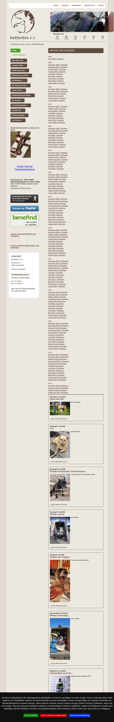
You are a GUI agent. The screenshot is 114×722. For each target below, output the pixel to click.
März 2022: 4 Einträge (56, 142)
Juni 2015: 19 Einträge (56, 337)
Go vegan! (16, 100)
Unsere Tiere (17, 65)
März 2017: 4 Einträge (56, 282)
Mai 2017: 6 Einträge (55, 277)
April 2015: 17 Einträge (56, 342)
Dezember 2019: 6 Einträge (57, 199)
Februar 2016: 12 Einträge (57, 315)
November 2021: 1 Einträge (58, 155)
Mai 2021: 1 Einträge (55, 166)
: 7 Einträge (55, 210)
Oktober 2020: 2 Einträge (57, 179)
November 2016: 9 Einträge (58, 294)
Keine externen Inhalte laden (53, 715)
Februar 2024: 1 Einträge (57, 98)
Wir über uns (17, 60)
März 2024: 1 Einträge (56, 96)
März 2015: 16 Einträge (56, 344)
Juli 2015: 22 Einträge (56, 335)
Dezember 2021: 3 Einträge (57, 153)
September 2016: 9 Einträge (58, 299)
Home (28, 44)
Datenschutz (89, 5)
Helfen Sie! (16, 110)
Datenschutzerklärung (79, 715)
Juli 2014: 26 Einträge (56, 366)
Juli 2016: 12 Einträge (56, 304)
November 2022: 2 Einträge (58, 131)
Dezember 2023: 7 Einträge (57, 106)
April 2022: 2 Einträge (56, 140)
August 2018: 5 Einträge (56, 239)
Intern (100, 5)
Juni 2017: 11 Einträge (56, 275)
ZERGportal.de (17, 180)
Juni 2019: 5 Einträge (55, 212)
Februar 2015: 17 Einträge (57, 346)
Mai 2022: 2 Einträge (55, 137)
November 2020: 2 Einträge (58, 177)
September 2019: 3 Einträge (58, 206)
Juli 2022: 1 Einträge (55, 135)
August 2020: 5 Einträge (56, 181)
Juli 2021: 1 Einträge (55, 164)
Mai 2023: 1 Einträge (55, 115)
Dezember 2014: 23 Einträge (58, 354)
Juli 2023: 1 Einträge (55, 113)
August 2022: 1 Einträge (56, 133)
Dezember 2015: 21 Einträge (58, 323)
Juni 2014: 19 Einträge (56, 368)
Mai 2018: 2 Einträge (55, 246)
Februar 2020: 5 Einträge (57, 191)
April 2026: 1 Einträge (56, 59)
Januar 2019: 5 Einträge (56, 224)
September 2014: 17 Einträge (58, 361)
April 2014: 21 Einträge (56, 373)
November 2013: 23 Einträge (58, 388)
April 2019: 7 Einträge (56, 217)
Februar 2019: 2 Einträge (57, 222)
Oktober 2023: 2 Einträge (57, 109)
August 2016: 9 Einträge (56, 301)
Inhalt (56, 5)
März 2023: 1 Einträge (56, 120)
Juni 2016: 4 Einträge (55, 306)
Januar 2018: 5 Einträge (56, 255)
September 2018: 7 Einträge (58, 237)
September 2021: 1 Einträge (58, 159)
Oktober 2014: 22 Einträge (57, 359)
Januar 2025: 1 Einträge (56, 83)
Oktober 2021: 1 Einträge (57, 157)
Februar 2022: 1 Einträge (57, 144)
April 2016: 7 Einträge (56, 310)
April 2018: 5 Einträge (56, 248)
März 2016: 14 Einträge (56, 313)
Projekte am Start (20, 75)
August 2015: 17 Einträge (57, 332)
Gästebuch (16, 120)
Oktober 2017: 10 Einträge (57, 266)
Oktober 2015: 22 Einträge (57, 328)
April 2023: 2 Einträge (56, 118)
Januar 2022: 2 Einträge (56, 147)
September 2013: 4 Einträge (58, 392)
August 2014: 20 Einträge (57, 364)
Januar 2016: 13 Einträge (57, 317)
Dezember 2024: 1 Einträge (57, 89)
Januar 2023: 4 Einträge (56, 122)
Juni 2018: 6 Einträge (55, 244)
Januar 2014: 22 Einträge (57, 380)
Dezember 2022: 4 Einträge (57, 128)
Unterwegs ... (17, 80)
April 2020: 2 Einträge (56, 186)
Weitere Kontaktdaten (18, 269)
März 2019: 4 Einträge (56, 219)
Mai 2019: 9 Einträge (55, 215)
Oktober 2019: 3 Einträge (57, 203)
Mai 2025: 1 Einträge (55, 76)
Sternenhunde (18, 115)
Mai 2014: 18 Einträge (56, 370)
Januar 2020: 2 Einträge (56, 193)
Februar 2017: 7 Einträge (57, 284)
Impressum (76, 5)
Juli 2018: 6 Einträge (55, 241)
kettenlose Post (19, 85)
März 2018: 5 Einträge (56, 250)
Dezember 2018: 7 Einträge (57, 230)
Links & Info (17, 90)
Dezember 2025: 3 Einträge (57, 65)
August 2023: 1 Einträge (56, 111)
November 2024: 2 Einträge (58, 91)
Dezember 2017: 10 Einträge (58, 261)
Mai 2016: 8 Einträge (55, 308)
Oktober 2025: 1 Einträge (57, 69)
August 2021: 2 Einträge (56, 162)
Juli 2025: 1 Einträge (55, 74)
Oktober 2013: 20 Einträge (57, 390)
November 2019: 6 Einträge (58, 201)
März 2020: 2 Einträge (56, 188)
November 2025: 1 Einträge (58, 67)
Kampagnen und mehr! (21, 95)
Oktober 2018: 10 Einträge (57, 234)
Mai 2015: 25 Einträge (56, 339)
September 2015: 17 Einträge (58, 330)
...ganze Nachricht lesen (58, 419)
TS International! (19, 105)
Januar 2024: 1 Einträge (56, 100)
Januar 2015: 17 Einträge (57, 348)
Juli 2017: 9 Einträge (55, 272)
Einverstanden (31, 715)
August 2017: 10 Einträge (57, 270)
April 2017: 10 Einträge (56, 279)
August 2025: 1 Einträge (56, 72)
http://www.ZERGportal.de (21, 188)
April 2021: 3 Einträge (56, 169)
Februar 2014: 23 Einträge (57, 377)
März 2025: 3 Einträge (56, 81)
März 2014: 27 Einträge (56, 375)
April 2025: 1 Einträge (56, 78)
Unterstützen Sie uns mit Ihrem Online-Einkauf (21, 199)
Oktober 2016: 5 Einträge (57, 297)
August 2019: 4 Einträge (56, 208)
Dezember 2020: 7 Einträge (57, 174)
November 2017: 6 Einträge (58, 263)
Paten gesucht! (18, 70)
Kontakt (65, 5)
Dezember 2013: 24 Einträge (58, 386)
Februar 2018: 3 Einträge (57, 253)
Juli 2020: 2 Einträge (55, 184)
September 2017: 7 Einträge (58, 268)
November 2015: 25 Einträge (58, 326)
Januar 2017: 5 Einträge (56, 286)
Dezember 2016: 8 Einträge (57, 292)
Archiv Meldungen (19, 55)
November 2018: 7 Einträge (58, 232)
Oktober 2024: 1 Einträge (57, 93)
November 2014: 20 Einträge (58, 357)
